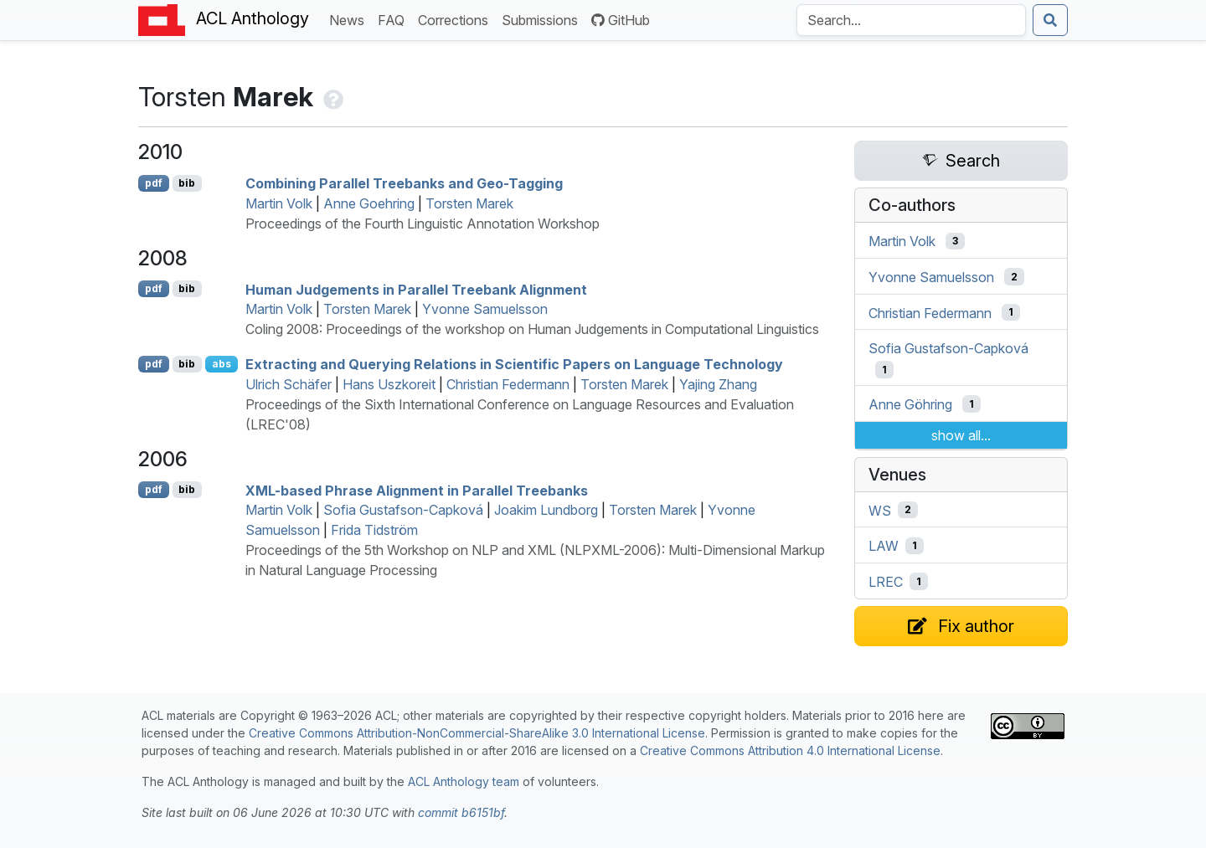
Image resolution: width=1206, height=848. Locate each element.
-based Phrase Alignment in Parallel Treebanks (416, 489)
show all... (961, 435)
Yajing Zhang (718, 384)
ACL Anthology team (463, 781)
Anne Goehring (369, 203)
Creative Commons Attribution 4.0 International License (790, 750)
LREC (885, 581)
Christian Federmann (508, 384)
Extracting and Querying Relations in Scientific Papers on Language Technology (514, 364)
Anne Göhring (910, 404)
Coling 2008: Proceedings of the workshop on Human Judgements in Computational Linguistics (532, 329)
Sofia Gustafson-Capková (403, 509)
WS (879, 509)
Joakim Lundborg (546, 509)
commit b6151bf (461, 812)
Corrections (456, 18)
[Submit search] (1050, 20)
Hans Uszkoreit (389, 384)
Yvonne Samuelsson (485, 309)
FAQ (394, 18)
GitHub (620, 20)
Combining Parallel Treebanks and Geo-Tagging (404, 183)
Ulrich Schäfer (288, 384)
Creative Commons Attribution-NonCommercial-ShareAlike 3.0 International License (477, 733)
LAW (883, 545)
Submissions (543, 18)
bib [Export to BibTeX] (186, 183)
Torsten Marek (469, 203)
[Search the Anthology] (911, 20)
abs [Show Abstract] (221, 363)
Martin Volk (278, 203)
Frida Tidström (374, 530)
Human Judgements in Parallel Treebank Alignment (416, 288)
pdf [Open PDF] (153, 183)
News (350, 18)
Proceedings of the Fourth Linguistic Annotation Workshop (422, 223)
